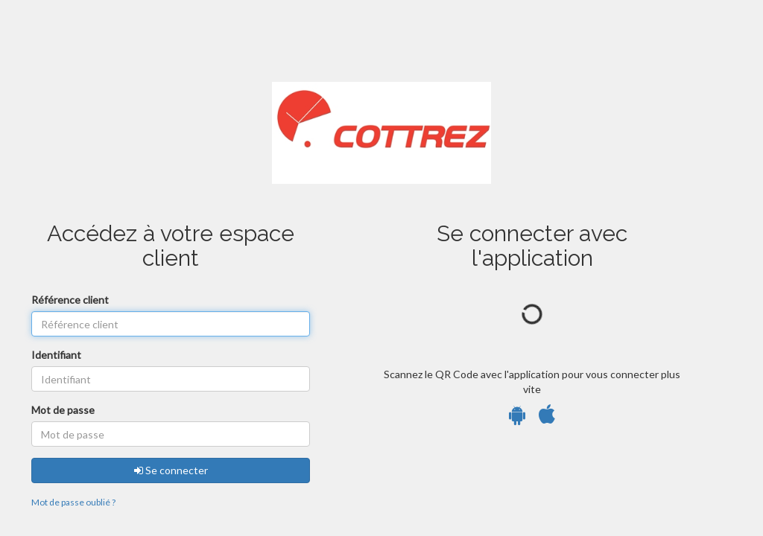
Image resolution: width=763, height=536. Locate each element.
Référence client (70, 299)
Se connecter (171, 470)
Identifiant (56, 354)
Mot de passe (63, 409)
